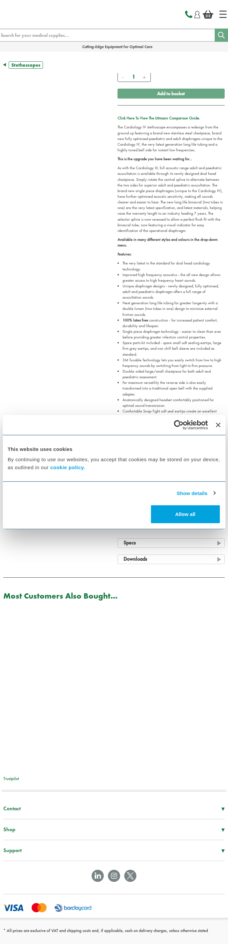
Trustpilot (11, 778)
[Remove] (123, 77)
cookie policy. (67, 467)
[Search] (221, 35)
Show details (192, 493)
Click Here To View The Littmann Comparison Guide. (158, 118)
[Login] (197, 14)
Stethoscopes (25, 65)
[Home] (223, 14)
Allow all (185, 514)
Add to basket (171, 94)
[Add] (144, 77)
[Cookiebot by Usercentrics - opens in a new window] (179, 425)
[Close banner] (218, 424)
